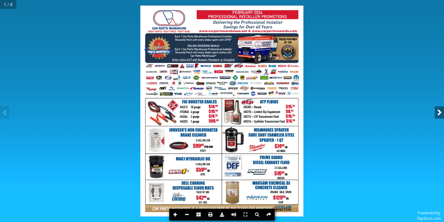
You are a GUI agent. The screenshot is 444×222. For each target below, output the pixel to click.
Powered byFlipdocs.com (429, 215)
